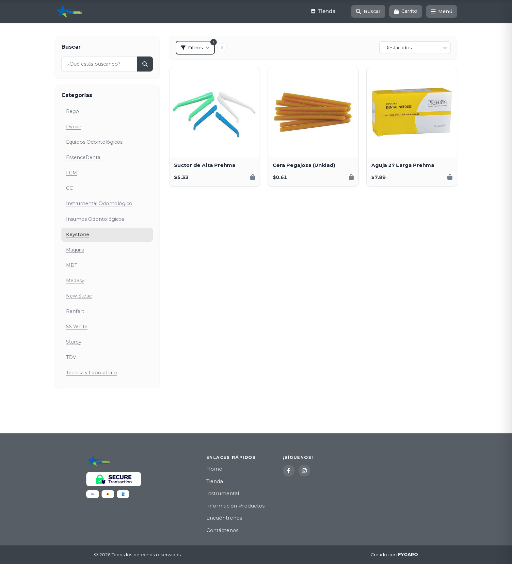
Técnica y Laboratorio (91, 373)
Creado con (394, 554)
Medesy (75, 280)
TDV (71, 357)
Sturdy (73, 342)
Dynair (73, 127)
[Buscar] (368, 11)
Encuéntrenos (224, 518)
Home (214, 469)
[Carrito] (405, 11)
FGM (71, 173)
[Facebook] (289, 470)
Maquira (75, 250)
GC (69, 188)
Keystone (77, 234)
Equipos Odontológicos (94, 142)
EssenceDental (84, 157)
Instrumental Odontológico (99, 203)
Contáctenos (222, 530)
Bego (72, 111)
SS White (77, 327)
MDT (71, 265)
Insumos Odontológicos (95, 219)
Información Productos (235, 506)
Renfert (75, 311)
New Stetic (79, 296)
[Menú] (441, 11)
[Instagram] (304, 470)
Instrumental (222, 493)
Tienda (214, 481)
